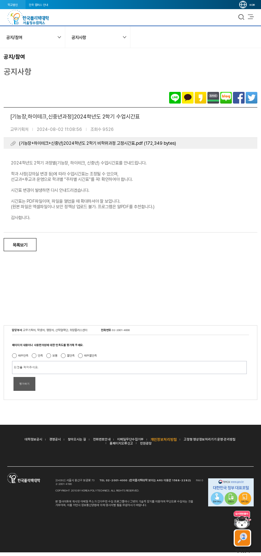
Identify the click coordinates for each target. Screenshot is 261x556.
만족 (40, 355)
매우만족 (23, 355)
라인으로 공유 (175, 98)
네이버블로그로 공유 (226, 98)
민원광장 (146, 443)
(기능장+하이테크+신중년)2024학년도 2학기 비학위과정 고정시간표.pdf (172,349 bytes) (97, 143)
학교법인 (13, 5)
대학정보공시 (33, 439)
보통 (55, 355)
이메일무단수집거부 (130, 439)
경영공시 (55, 439)
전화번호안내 (101, 439)
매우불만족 (90, 355)
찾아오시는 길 (77, 439)
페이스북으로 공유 (239, 98)
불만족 (71, 355)
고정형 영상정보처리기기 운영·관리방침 (209, 439)
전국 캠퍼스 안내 (38, 5)
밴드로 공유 (213, 98)
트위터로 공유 (251, 98)
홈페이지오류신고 (121, 443)
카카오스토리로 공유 (200, 98)
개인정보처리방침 (164, 439)
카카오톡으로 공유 (188, 98)
